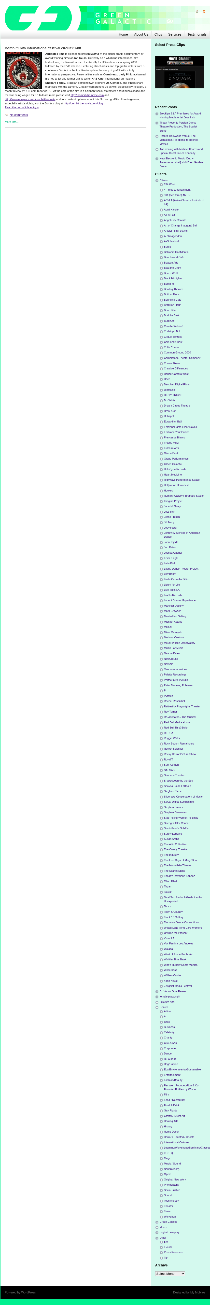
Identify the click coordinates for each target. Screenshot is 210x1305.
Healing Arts (171, 1121)
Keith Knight (171, 558)
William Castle (172, 975)
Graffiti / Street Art (174, 1115)
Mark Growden (173, 610)
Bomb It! (169, 283)
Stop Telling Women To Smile (181, 817)
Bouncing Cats (172, 299)
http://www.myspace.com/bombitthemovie (30, 99)
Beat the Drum (172, 267)
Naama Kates (172, 653)
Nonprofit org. (172, 1168)
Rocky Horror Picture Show (180, 754)
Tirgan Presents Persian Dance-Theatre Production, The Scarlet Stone (178, 126)
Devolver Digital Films (177, 384)
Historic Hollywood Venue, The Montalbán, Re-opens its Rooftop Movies (179, 139)
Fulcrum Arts (171, 448)
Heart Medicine (173, 474)
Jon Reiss (170, 547)
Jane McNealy (172, 506)
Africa (167, 1011)
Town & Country (173, 911)
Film (166, 1094)
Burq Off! (169, 320)
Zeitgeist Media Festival (178, 985)
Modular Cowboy (174, 637)
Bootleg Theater (173, 289)
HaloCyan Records (175, 469)
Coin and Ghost (173, 341)
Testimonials (196, 34)
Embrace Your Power (176, 432)
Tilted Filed (170, 881)
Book (167, 1021)
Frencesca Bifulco (174, 437)
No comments (19, 115)
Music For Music (173, 647)
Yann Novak (171, 980)
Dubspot (169, 416)
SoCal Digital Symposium (179, 801)
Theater (168, 1206)
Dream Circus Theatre (177, 405)
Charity (168, 1037)
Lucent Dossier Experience (180, 600)
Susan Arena (171, 838)
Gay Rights (170, 1110)
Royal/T (168, 759)
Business (169, 1026)
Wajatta (168, 948)
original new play (169, 1232)
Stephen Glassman (175, 812)
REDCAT (169, 732)
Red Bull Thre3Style (176, 727)
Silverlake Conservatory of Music (183, 796)
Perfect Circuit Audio (176, 679)
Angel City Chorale (175, 220)
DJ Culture (170, 1058)
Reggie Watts (172, 738)
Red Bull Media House (177, 722)
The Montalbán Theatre (178, 865)
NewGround (171, 658)
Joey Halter (171, 527)
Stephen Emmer (173, 807)
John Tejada (171, 542)
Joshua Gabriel (173, 552)
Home (123, 34)
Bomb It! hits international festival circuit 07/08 (43, 48)
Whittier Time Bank (175, 959)
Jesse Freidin (172, 516)
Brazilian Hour (172, 304)
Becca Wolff (171, 273)
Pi (165, 690)
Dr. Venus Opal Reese (173, 991)
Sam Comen (171, 764)
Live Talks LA (172, 589)
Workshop (170, 1216)
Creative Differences (176, 368)
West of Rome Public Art (178, 954)
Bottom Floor (171, 294)
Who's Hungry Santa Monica (181, 964)
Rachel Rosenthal (174, 701)
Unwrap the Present (175, 932)
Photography (171, 1184)
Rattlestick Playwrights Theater (182, 706)
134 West (169, 184)
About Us (141, 34)
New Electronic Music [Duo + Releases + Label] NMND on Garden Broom (181, 162)
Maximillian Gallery (175, 616)
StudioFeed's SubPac (177, 828)
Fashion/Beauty (173, 1080)
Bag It (167, 246)
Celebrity (169, 1032)
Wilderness (170, 969)
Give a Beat (171, 453)
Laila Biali (169, 563)
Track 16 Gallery (173, 917)
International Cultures (176, 1142)
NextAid (168, 663)
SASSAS (169, 770)
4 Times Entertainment (177, 189)
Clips (158, 34)
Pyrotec (168, 695)
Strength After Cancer (177, 823)
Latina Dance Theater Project (181, 568)
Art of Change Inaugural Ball (180, 225)
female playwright (170, 996)
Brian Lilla (170, 310)
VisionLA (169, 938)
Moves (164, 1227)
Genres (164, 1007)
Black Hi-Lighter (173, 278)
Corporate (170, 1048)
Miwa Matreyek (173, 632)
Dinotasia (169, 389)
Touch (167, 906)
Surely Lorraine (173, 833)
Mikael (168, 626)
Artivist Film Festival (176, 230)
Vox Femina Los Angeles (178, 943)
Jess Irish (169, 511)
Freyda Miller (171, 442)
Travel (167, 1211)
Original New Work (175, 1179)
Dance (168, 1053)
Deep (167, 379)
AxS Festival (171, 241)
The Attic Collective (175, 844)
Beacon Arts (171, 262)
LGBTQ (168, 1152)
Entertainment (172, 1074)
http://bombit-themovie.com (87, 95)
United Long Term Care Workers (183, 927)
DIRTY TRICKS (173, 394)
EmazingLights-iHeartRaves (180, 426)
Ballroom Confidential (176, 252)
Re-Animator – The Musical (180, 717)
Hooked (168, 490)
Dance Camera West (176, 373)
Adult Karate (171, 209)
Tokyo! (168, 891)
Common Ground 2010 (177, 352)
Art (166, 1016)
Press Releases (173, 1252)
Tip (166, 1257)
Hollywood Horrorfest (176, 485)
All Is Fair (169, 214)
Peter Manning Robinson (178, 685)
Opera (167, 1174)
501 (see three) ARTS (177, 195)
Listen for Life (172, 584)
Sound (168, 1195)
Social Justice (172, 1190)
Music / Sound (172, 1163)
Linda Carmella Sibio (176, 579)
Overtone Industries (175, 669)
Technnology (171, 1200)
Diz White (169, 400)
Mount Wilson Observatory (179, 642)
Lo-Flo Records (173, 595)
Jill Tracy (169, 522)
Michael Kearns (173, 621)
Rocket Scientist (173, 748)
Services (175, 34)
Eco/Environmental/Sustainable (182, 1069)
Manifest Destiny (174, 605)
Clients (164, 180)
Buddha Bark (171, 315)
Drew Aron (170, 410)
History (168, 1126)
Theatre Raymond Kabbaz (179, 875)
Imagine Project (173, 501)
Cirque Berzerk (173, 336)
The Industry (171, 854)
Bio (166, 1241)
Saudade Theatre (174, 775)
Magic (167, 1158)
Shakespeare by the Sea (178, 780)
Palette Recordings (175, 674)
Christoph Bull (172, 331)
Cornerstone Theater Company (182, 357)
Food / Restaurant (174, 1099)
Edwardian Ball (173, 421)
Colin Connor (172, 347)
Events (168, 1247)
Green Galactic (173, 464)
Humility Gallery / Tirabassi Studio (184, 495)
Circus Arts (170, 1042)
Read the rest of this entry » (22, 107)
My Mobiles (197, 1292)
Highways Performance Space (182, 479)
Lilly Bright (170, 573)
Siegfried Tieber (173, 791)
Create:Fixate (172, 363)
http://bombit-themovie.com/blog (83, 103)
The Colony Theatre (175, 849)
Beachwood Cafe (174, 257)
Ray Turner (170, 711)
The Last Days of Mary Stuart (181, 860)
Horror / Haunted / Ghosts (179, 1137)
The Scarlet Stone (174, 870)
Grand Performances (176, 458)
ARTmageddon (173, 236)
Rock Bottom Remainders (179, 743)
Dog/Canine (171, 1064)
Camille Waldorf (173, 326)
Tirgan (167, 886)
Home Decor (171, 1131)
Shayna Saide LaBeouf (177, 786)
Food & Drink (172, 1105)
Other (163, 1237)
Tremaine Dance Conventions (181, 922)
